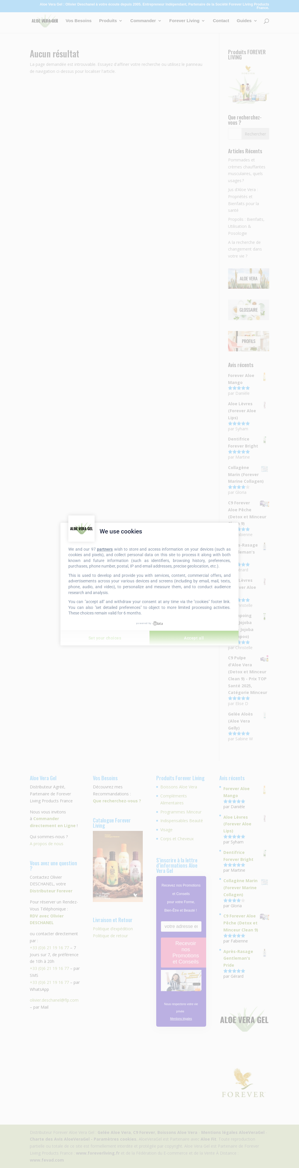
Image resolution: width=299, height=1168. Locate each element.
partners (105, 549)
